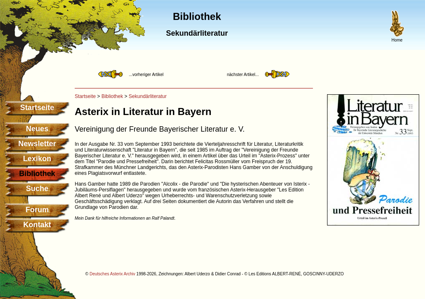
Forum (37, 210)
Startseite (37, 107)
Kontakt (37, 225)
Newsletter (37, 144)
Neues (37, 129)
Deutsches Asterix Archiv (112, 274)
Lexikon (37, 158)
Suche (37, 188)
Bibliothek (112, 96)
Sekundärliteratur (147, 96)
